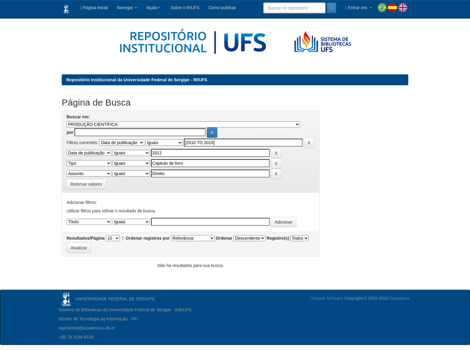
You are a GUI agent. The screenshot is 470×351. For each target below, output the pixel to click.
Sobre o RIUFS (184, 7)
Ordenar (224, 238)
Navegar (127, 7)
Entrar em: (358, 7)
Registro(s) (278, 238)
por (70, 132)
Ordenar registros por (148, 238)
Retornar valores (86, 184)
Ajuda (153, 7)
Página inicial (94, 7)
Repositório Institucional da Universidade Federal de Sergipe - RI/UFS (136, 79)
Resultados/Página (86, 238)
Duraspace (399, 298)
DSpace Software (326, 298)
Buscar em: (78, 116)
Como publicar (222, 7)
